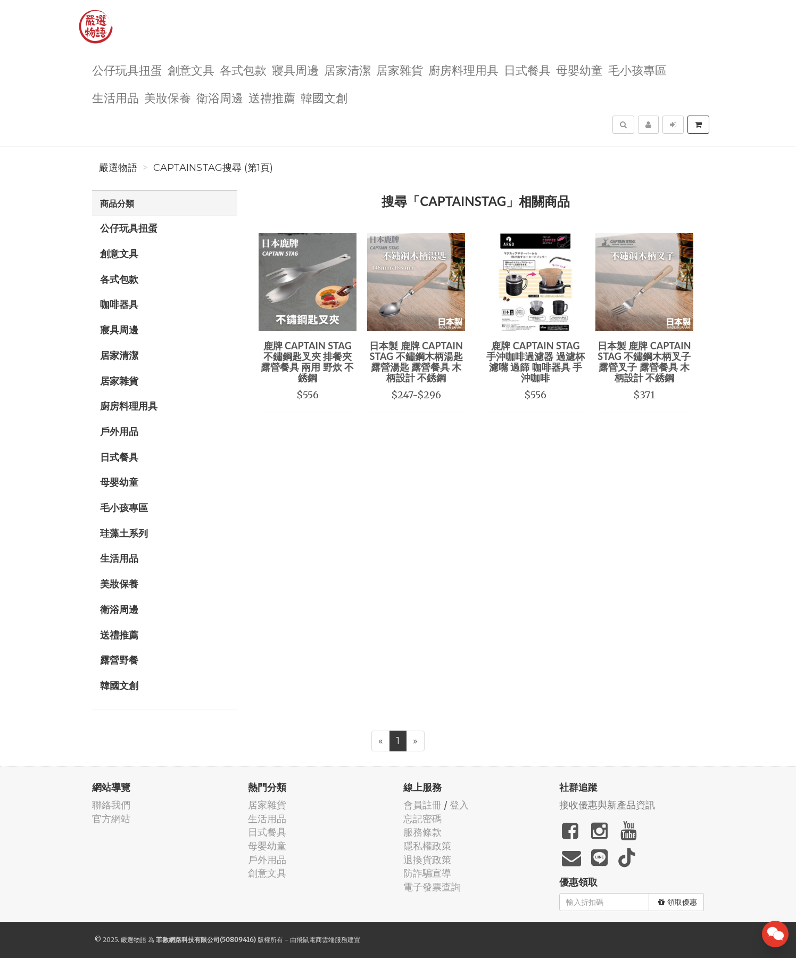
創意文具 (191, 69)
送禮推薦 (271, 97)
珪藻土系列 (124, 533)
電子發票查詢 (432, 887)
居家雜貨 (399, 69)
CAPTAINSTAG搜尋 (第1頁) (213, 168)
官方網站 (111, 819)
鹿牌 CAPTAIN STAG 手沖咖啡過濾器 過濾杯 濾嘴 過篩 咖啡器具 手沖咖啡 (535, 361)
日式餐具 (527, 69)
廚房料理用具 (463, 69)
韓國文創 (324, 97)
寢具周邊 (295, 69)
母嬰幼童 (579, 69)
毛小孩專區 (637, 69)
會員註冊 (422, 805)
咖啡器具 (119, 304)
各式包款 (243, 69)
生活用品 (115, 97)
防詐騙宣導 (427, 873)
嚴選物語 (118, 168)
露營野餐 (119, 660)
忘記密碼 (422, 819)
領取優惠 (677, 902)
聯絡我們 (111, 805)
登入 (459, 805)
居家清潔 (347, 69)
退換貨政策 (427, 860)
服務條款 (422, 832)
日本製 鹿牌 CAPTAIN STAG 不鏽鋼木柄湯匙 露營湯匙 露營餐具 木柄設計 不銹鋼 (416, 361)
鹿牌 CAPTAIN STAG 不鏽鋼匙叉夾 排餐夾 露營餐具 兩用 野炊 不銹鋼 (307, 361)
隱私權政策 (427, 846)
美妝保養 (167, 97)
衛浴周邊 (219, 97)
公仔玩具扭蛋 (127, 69)
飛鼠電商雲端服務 (321, 940)
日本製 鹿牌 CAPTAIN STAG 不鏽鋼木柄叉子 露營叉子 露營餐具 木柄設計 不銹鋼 (644, 361)
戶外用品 (119, 431)
